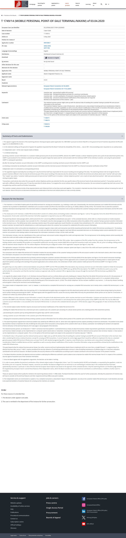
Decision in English (52, 58)
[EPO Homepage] (21, 4)
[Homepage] (2, 15)
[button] (63, 136)
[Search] (101, 4)
